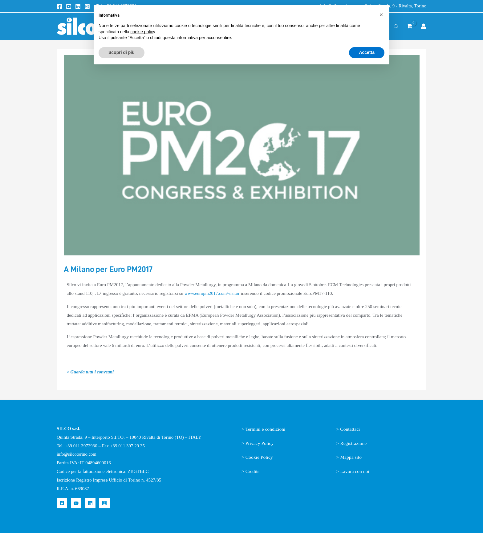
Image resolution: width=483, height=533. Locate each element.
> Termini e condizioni (264, 429)
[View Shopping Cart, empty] (409, 26)
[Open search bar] (396, 26)
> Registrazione (351, 443)
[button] (381, 15)
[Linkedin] (78, 6)
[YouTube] (76, 503)
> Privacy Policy (258, 443)
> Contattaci (348, 429)
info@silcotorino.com (77, 454)
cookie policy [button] (143, 31)
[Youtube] (68, 6)
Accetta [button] (367, 52)
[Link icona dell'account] (423, 26)
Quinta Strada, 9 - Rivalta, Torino (395, 5)
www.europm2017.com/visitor (213, 293)
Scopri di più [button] (121, 52)
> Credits (251, 471)
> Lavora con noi (353, 471)
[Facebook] (59, 6)
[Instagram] (87, 6)
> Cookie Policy (258, 457)
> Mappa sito (349, 457)
